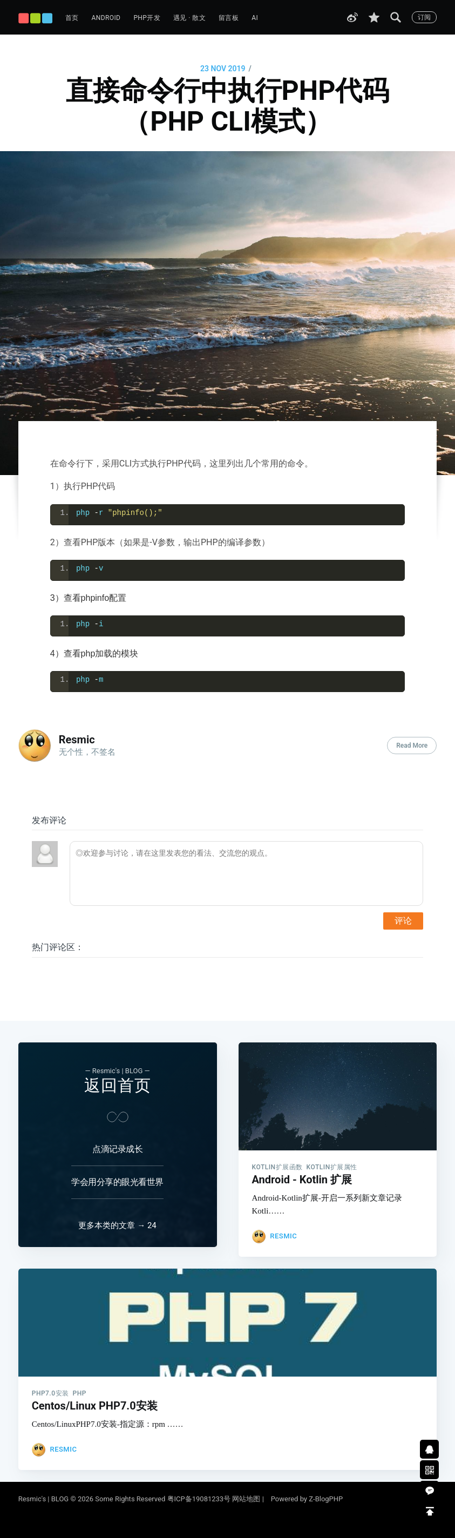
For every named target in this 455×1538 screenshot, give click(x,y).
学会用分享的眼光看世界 (117, 1162)
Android (106, 18)
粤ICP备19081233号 (199, 1499)
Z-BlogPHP (326, 1499)
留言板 (229, 18)
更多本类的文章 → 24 (117, 1216)
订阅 (424, 17)
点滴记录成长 (117, 1129)
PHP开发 (146, 18)
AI (255, 18)
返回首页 (117, 1065)
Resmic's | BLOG (44, 1499)
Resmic (77, 739)
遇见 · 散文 (189, 18)
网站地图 (246, 1499)
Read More (411, 745)
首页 (72, 18)
